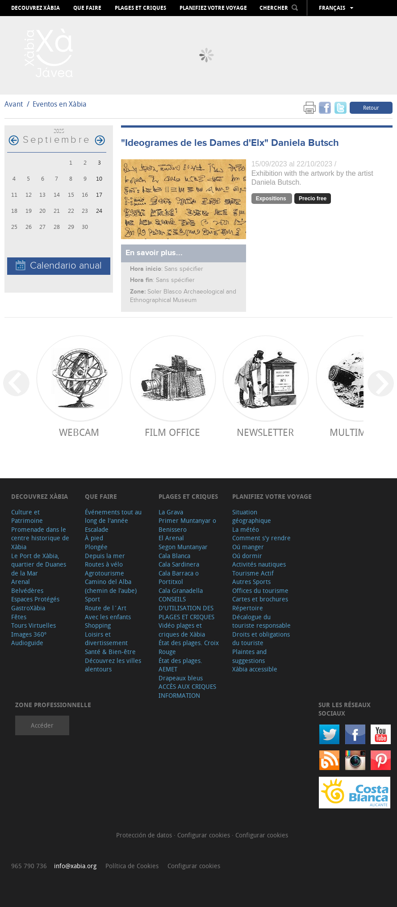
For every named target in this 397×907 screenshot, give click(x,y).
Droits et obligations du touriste (261, 638)
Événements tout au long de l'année (113, 516)
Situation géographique (251, 516)
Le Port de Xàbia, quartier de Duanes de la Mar (38, 564)
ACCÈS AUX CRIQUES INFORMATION (187, 691)
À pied (94, 538)
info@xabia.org (75, 865)
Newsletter (265, 432)
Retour (371, 107)
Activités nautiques (259, 564)
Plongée (96, 547)
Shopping (98, 625)
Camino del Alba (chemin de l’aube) (111, 586)
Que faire (87, 8)
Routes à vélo (104, 564)
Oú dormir (247, 555)
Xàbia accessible (254, 669)
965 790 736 (29, 865)
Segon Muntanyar (183, 547)
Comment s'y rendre (261, 538)
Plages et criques (140, 8)
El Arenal (171, 538)
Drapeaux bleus (181, 678)
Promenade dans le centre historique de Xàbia (40, 538)
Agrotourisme (104, 573)
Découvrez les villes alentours (113, 665)
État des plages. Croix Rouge (189, 647)
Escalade (97, 529)
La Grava (171, 512)
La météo (245, 529)
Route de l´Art (105, 608)
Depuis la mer (105, 555)
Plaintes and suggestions (249, 656)
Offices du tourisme (260, 590)
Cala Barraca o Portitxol (179, 577)
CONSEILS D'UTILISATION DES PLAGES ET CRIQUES (186, 608)
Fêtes (18, 617)
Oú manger (248, 547)
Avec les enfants (108, 617)
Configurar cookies (204, 835)
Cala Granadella (181, 590)
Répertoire (247, 608)
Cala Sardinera (179, 564)
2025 (59, 131)
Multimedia (358, 432)
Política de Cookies (132, 865)
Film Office (172, 432)
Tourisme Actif (253, 573)
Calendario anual (59, 265)
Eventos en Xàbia (60, 104)
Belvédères (27, 590)
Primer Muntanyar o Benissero (187, 525)
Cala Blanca (174, 555)
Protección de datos (145, 835)
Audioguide (27, 642)
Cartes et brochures (260, 599)
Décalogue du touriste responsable (261, 621)
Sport (92, 599)
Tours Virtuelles (33, 625)
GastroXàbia (28, 608)
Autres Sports (251, 581)
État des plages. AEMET (180, 665)
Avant (13, 104)
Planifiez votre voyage (213, 8)
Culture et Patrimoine (27, 516)
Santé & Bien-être (110, 651)
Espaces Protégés (35, 599)
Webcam (79, 432)
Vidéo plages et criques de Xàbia (182, 629)
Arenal (20, 581)
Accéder (42, 725)
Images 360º (28, 634)
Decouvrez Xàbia (35, 8)
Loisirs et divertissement (106, 638)
